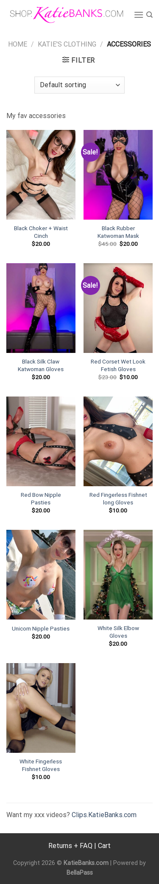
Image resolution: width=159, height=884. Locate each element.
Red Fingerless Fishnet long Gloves (118, 498)
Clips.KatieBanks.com (104, 815)
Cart (104, 846)
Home (17, 44)
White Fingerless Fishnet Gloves (41, 765)
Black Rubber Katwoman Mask (118, 232)
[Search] (149, 15)
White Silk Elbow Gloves (118, 632)
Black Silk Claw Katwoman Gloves (41, 365)
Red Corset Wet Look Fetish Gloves (118, 365)
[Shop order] (79, 85)
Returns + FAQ (70, 846)
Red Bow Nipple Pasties (41, 498)
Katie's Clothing (67, 44)
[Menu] (139, 14)
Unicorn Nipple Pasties (41, 628)
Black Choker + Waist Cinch (41, 232)
